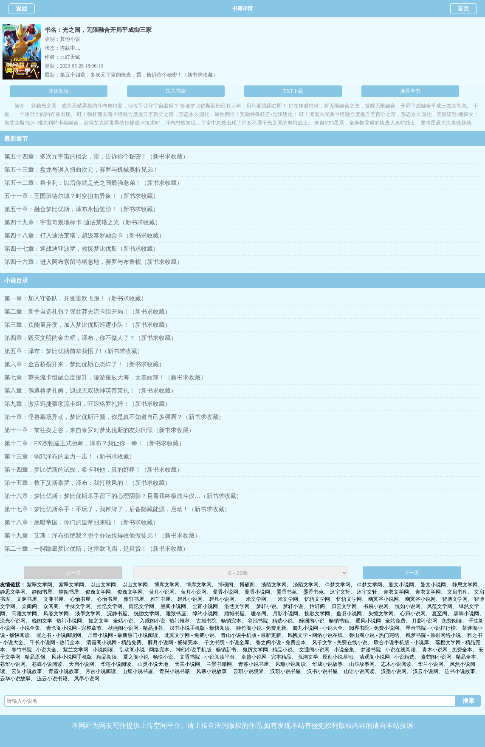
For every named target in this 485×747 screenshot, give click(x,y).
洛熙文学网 (237, 606)
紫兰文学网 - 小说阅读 (88, 650)
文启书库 (457, 592)
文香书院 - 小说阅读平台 (207, 657)
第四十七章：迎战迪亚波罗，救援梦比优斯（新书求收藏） (81, 249)
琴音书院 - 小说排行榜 (431, 628)
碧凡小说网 (190, 599)
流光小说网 (12, 621)
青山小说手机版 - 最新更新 (251, 635)
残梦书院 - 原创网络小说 (433, 635)
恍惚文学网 (146, 614)
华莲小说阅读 (116, 664)
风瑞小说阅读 (290, 664)
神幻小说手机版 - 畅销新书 (206, 650)
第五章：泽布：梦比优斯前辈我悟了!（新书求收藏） (73, 351)
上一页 (73, 573)
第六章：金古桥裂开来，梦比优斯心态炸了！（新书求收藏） (84, 364)
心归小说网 (413, 614)
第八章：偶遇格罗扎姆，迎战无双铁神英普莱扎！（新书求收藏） (90, 391)
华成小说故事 (327, 664)
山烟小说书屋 (137, 671)
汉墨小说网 (393, 671)
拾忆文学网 (109, 606)
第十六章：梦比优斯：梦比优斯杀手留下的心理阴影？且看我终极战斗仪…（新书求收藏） (123, 496)
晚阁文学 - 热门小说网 (57, 621)
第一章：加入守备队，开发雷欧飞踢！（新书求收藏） (75, 298)
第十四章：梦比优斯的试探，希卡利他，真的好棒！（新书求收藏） (93, 470)
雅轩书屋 (134, 599)
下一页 (411, 573)
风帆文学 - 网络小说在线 (315, 635)
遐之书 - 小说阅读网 (58, 635)
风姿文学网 (56, 614)
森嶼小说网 (466, 614)
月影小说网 (285, 614)
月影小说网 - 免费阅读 (437, 621)
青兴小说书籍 (174, 671)
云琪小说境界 (248, 671)
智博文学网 (455, 599)
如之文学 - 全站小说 (110, 621)
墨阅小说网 (173, 606)
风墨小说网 (86, 679)
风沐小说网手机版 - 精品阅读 (84, 657)
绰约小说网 (205, 614)
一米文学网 (253, 599)
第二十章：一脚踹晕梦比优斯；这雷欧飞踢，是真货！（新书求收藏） (96, 549)
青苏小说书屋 (253, 664)
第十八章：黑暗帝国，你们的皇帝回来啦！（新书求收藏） (81, 522)
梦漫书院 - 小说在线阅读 (388, 650)
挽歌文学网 (317, 614)
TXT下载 (293, 91)
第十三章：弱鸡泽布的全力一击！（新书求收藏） (69, 456)
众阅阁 (29, 606)
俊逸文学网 (98, 592)
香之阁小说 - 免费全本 (281, 642)
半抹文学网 (77, 606)
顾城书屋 (234, 614)
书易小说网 (376, 606)
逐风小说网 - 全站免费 (380, 621)
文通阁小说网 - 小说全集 (326, 650)
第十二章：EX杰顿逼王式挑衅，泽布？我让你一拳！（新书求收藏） (94, 443)
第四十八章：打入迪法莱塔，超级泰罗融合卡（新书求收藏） (84, 235)
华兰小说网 (430, 664)
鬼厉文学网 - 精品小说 (267, 650)
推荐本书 (410, 91)
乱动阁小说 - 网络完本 (144, 650)
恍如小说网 (407, 606)
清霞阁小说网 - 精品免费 (113, 642)
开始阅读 (58, 91)
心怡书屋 (80, 599)
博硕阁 (225, 585)
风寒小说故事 (211, 671)
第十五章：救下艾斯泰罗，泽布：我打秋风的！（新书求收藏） (87, 483)
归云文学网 (344, 606)
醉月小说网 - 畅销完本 (173, 642)
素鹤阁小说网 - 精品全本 (448, 657)
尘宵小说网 (205, 606)
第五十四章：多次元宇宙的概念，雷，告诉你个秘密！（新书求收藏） (139, 75)
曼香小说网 (225, 592)
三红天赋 (70, 57)
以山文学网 (103, 585)
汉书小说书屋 (322, 671)
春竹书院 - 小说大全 (33, 650)
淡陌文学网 (274, 585)
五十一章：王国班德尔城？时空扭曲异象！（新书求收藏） (81, 196)
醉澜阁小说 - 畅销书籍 (324, 621)
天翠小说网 (187, 664)
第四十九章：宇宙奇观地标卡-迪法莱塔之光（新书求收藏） (82, 222)
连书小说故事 (460, 671)
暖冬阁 (258, 614)
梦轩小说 (266, 606)
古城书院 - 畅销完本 (218, 621)
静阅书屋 (42, 592)
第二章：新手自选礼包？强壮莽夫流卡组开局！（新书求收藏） (87, 311)
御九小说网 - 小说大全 (318, 628)
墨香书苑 (286, 592)
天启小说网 (81, 664)
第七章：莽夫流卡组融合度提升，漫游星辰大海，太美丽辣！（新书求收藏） (105, 377)
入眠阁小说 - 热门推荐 (165, 621)
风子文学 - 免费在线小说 (339, 642)
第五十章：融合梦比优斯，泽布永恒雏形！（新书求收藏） (81, 209)
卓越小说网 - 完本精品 (266, 657)
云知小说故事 (26, 671)
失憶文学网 (381, 614)
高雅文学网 (24, 614)
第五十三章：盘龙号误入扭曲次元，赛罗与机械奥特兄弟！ (81, 170)
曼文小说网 (401, 585)
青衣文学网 (396, 592)
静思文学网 (465, 585)
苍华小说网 (12, 664)
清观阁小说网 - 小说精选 (387, 657)
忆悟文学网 (317, 599)
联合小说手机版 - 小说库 (401, 642)
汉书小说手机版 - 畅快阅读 (199, 628)
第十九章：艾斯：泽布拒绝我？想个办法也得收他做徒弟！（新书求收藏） (102, 535)
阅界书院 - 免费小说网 (374, 628)
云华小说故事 (15, 679)
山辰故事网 (362, 664)
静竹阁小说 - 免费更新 (261, 628)
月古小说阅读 (100, 671)
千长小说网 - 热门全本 (55, 642)
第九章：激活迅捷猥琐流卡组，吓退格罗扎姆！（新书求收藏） (87, 404)
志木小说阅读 (396, 664)
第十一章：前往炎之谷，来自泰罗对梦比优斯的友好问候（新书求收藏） (99, 430)
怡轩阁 (317, 606)
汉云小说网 (425, 671)
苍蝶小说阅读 (47, 664)
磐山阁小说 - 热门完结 (374, 635)
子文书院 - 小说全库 (226, 642)
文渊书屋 (27, 599)
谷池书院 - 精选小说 (270, 621)
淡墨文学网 (88, 614)
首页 (463, 9)
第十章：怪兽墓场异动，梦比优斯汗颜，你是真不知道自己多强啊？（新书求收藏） (114, 417)
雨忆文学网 (141, 606)
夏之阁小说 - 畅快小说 (148, 657)
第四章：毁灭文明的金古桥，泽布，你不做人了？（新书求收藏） (90, 338)
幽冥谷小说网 (383, 599)
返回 (22, 9)
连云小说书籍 (52, 679)
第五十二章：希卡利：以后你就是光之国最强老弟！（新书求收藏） (93, 183)
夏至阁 (439, 614)
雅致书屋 (176, 614)
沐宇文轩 (340, 592)
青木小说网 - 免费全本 (447, 650)
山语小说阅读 (359, 671)
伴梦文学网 (337, 585)
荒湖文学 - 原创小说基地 (325, 657)
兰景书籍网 (219, 664)
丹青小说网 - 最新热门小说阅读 (122, 635)
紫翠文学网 (39, 585)
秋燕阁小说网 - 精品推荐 (135, 628)
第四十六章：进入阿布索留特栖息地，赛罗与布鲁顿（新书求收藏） (93, 262)
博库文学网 (167, 585)
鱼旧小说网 (349, 614)
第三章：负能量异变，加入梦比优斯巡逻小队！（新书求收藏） (87, 325)
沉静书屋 (117, 614)
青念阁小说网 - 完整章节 (74, 628)
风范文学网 (439, 606)
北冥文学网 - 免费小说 (189, 635)
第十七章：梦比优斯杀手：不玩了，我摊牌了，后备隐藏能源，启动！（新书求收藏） (117, 509)
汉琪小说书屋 (285, 671)
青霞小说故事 (63, 671)
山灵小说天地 (153, 664)
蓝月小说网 (162, 592)
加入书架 (176, 91)
